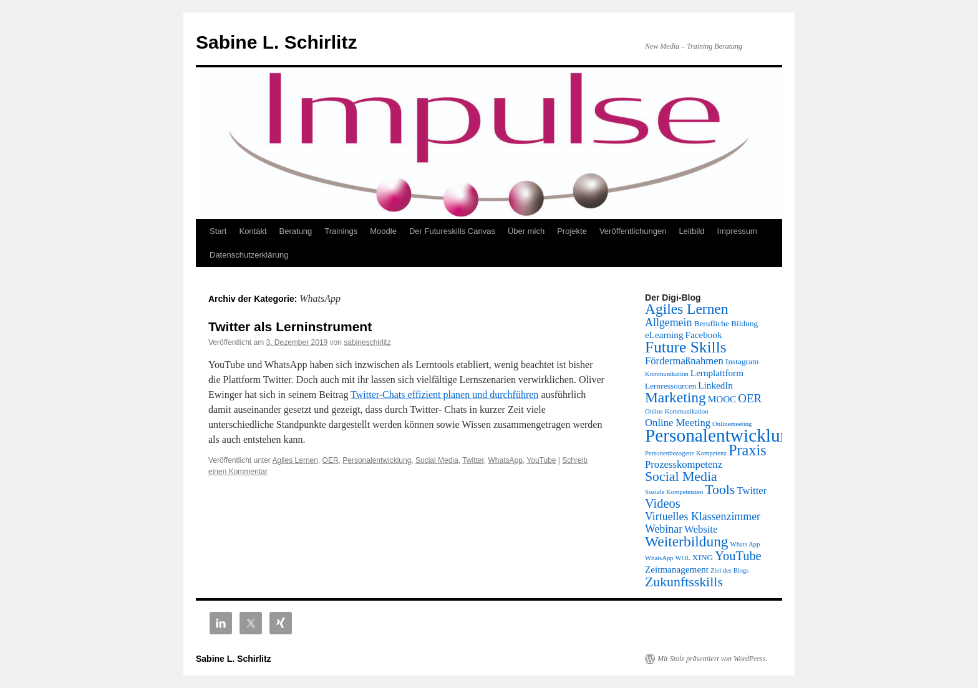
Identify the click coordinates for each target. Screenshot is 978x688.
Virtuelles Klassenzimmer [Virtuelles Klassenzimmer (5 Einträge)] (702, 516)
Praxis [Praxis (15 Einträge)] (748, 450)
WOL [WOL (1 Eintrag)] (682, 558)
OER (330, 460)
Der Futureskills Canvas (452, 231)
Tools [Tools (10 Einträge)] (720, 489)
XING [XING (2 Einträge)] (702, 557)
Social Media (436, 460)
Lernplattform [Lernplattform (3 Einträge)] (716, 372)
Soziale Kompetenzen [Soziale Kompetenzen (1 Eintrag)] (674, 491)
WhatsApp (505, 460)
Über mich (526, 231)
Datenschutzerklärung (249, 254)
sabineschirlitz (367, 342)
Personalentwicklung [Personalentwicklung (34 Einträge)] (721, 435)
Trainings (340, 231)
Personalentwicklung (376, 460)
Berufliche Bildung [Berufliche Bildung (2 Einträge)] (726, 323)
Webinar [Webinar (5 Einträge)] (663, 529)
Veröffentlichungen (632, 231)
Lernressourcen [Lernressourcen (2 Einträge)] (670, 385)
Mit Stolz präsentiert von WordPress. (712, 658)
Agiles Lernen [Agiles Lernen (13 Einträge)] (687, 309)
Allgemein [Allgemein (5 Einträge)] (668, 322)
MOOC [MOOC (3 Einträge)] (722, 399)
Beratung (295, 231)
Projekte (572, 231)
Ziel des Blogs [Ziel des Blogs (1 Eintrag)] (729, 570)
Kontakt (252, 231)
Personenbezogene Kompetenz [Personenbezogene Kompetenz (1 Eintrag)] (686, 453)
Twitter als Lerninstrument (290, 326)
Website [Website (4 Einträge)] (700, 529)
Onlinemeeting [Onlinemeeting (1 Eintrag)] (732, 423)
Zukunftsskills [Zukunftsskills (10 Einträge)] (684, 581)
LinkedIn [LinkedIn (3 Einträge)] (715, 385)
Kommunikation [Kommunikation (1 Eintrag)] (667, 374)
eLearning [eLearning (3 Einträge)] (664, 334)
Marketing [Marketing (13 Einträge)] (675, 397)
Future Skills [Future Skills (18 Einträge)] (686, 347)
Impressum (737, 231)
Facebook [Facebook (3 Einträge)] (703, 334)
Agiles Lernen (295, 460)
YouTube (541, 460)
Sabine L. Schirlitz (276, 42)
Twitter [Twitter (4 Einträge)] (752, 491)
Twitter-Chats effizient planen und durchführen (444, 394)
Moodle (383, 231)
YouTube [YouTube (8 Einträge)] (738, 556)
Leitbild (691, 231)
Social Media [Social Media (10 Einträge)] (681, 476)
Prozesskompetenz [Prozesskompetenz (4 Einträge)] (683, 464)
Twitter (473, 460)
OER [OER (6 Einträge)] (750, 398)
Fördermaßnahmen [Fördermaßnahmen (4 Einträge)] (684, 361)
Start (218, 231)
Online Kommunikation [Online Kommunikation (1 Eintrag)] (677, 411)
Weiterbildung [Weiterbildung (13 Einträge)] (687, 541)
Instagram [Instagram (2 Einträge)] (741, 361)
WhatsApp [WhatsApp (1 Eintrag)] (659, 558)
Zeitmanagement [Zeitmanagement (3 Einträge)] (677, 569)
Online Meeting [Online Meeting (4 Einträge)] (677, 423)
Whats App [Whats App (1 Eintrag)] (745, 544)
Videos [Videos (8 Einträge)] (662, 503)
